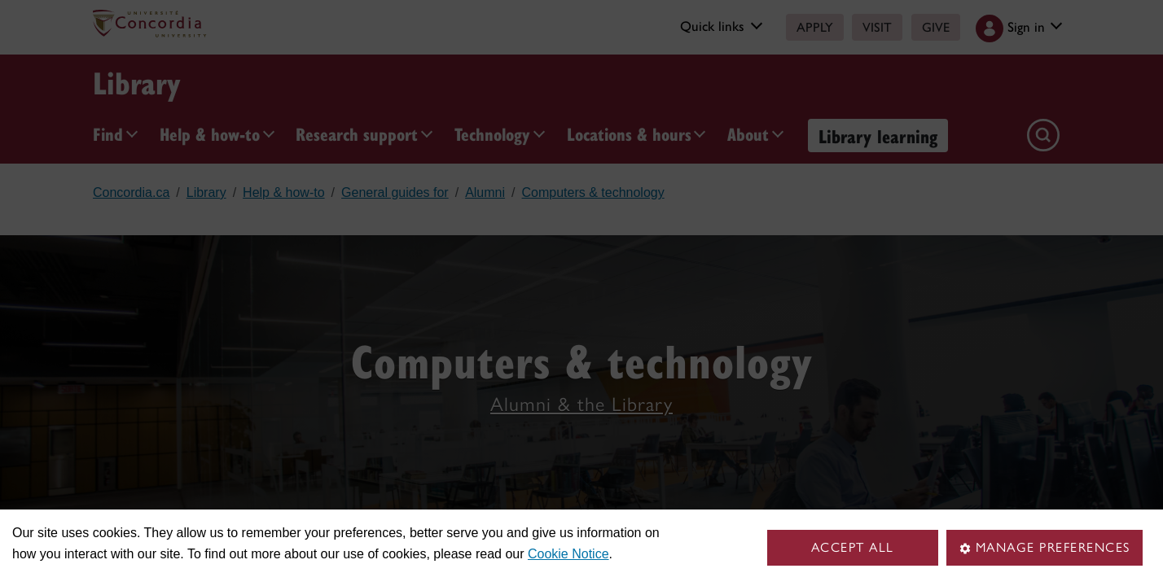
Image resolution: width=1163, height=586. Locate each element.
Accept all (852, 547)
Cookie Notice (568, 554)
